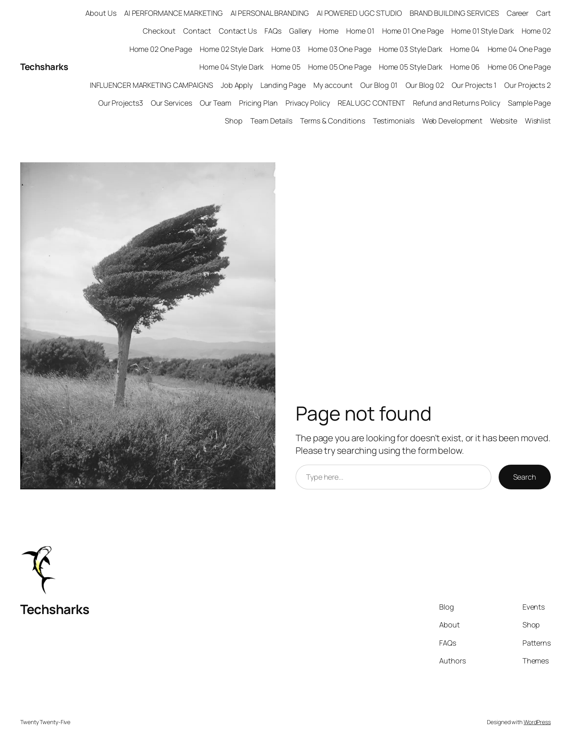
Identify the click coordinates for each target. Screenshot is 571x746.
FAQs (272, 31)
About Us (100, 13)
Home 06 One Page (519, 67)
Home (328, 31)
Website (503, 120)
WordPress (537, 722)
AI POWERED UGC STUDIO (359, 13)
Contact (197, 31)
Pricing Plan (258, 103)
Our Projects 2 (527, 85)
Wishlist (538, 120)
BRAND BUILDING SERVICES (454, 13)
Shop (234, 120)
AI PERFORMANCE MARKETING (173, 13)
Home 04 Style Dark (231, 67)
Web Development (452, 120)
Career (518, 13)
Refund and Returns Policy (456, 103)
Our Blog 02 (425, 85)
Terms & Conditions (332, 120)
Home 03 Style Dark (410, 49)
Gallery (300, 31)
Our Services (171, 103)
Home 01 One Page (413, 31)
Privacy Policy (308, 103)
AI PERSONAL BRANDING (270, 13)
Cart (543, 13)
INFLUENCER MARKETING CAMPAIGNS (151, 85)
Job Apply (237, 85)
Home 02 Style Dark (231, 49)
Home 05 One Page (339, 67)
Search (524, 477)
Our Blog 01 (379, 85)
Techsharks (44, 67)
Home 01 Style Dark (482, 31)
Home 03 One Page (339, 49)
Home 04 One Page (519, 49)
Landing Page (283, 85)
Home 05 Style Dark (410, 67)
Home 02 (536, 31)
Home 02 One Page (160, 49)
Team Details (271, 120)
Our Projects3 (120, 103)
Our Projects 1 (474, 85)
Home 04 (465, 49)
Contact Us (238, 31)
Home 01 (360, 31)
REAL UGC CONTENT (371, 103)
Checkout (159, 31)
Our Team (215, 103)
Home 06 (465, 67)
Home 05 (285, 67)
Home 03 (285, 49)
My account (333, 85)
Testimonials (394, 120)
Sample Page (529, 103)
